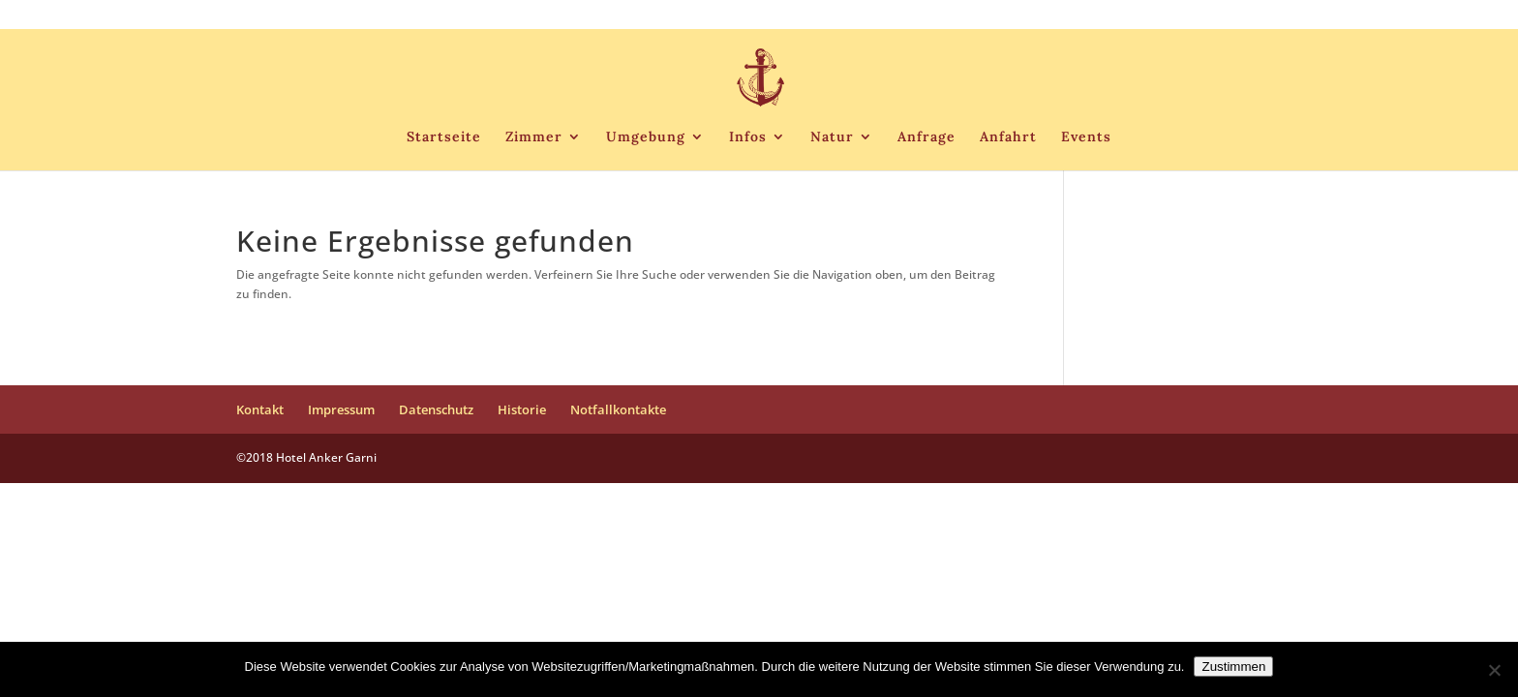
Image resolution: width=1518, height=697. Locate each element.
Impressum (993, 15)
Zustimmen (1233, 666)
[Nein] (1493, 670)
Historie (1154, 15)
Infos (748, 137)
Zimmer (533, 137)
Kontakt (922, 15)
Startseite (444, 137)
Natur (832, 137)
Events (1086, 137)
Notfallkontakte (1238, 15)
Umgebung (645, 137)
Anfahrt (1008, 137)
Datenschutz (1079, 15)
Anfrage (926, 137)
